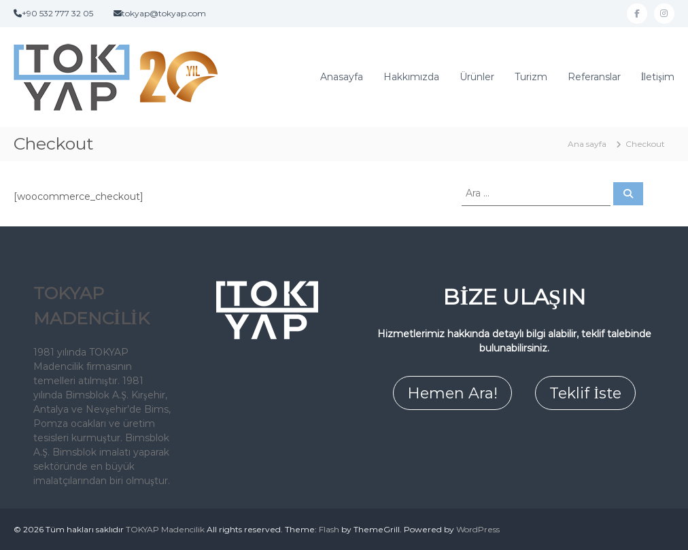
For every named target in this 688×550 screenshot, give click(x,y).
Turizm (531, 77)
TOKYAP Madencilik (165, 529)
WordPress (478, 529)
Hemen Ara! (452, 393)
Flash (329, 529)
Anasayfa (341, 77)
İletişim (657, 77)
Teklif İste (585, 393)
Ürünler (477, 77)
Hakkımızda (411, 77)
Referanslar (594, 77)
